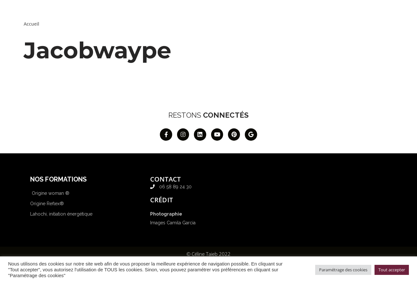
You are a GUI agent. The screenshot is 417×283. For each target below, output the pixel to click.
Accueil (31, 24)
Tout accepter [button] (391, 270)
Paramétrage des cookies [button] (343, 270)
